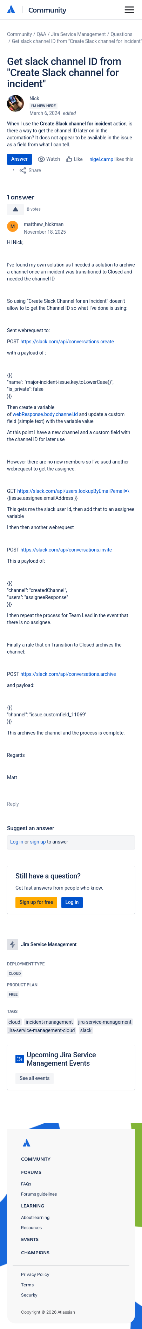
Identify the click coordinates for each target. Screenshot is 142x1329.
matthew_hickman (43, 224)
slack (86, 1030)
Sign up (38, 842)
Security (29, 1295)
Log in (16, 842)
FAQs (26, 1183)
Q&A (41, 34)
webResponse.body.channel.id (45, 414)
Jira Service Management (78, 34)
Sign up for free (36, 902)
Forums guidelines (39, 1194)
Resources (31, 1227)
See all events (34, 1078)
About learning (35, 1217)
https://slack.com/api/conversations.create (67, 341)
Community (47, 10)
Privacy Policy (35, 1274)
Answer (19, 159)
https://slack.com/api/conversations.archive (68, 674)
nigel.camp (101, 159)
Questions (122, 34)
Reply (13, 804)
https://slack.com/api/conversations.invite (66, 550)
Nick (34, 98)
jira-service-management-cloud (41, 1030)
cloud (14, 1022)
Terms (27, 1284)
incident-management (49, 1022)
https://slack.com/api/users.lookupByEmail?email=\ (73, 491)
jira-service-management (104, 1022)
